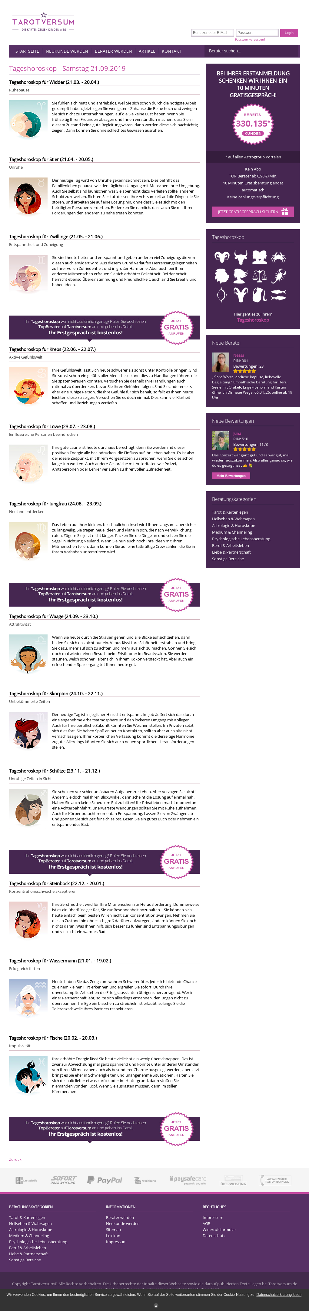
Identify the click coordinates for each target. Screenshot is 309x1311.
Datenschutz (214, 1235)
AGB (206, 1223)
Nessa (238, 355)
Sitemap (113, 1229)
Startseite (27, 51)
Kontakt (171, 51)
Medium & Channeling (232, 532)
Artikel (147, 51)
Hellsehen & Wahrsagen (233, 518)
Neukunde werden (67, 51)
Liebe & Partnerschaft (231, 552)
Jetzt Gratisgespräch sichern (253, 212)
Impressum (116, 1241)
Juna (237, 433)
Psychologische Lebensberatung (241, 538)
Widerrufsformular (219, 1229)
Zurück (15, 1159)
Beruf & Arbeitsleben (230, 545)
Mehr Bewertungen (231, 476)
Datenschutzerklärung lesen (278, 1295)
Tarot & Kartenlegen (230, 512)
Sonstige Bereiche (228, 558)
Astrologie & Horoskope (233, 525)
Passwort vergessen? (250, 39)
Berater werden (113, 51)
